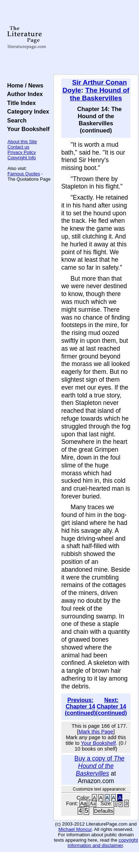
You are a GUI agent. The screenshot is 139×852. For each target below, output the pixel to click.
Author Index (23, 94)
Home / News (23, 85)
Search (15, 120)
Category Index (26, 111)
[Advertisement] (96, 37)
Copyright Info (21, 157)
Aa (83, 803)
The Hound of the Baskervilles (99, 94)
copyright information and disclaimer (103, 842)
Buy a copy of (99, 766)
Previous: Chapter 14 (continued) (80, 706)
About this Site (22, 141)
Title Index (20, 103)
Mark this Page (95, 732)
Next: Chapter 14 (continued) (111, 706)
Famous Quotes (23, 173)
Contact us (18, 147)
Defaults (103, 811)
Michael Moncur (75, 829)
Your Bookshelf (27, 129)
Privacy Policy (21, 152)
